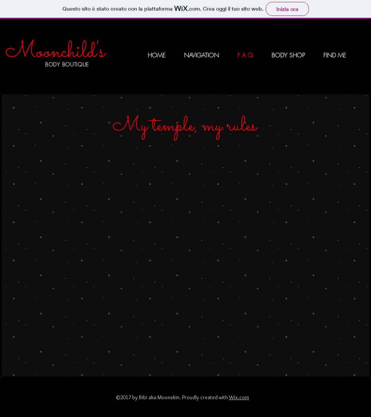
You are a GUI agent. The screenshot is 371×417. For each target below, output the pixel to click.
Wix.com (239, 397)
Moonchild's (55, 52)
